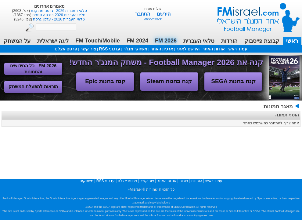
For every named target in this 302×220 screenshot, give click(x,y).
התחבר (143, 13)
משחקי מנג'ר (135, 48)
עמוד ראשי (254, 15)
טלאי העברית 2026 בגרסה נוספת (58, 15)
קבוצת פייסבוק (261, 41)
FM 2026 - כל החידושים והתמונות (33, 68)
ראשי (292, 41)
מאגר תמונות (278, 106)
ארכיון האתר (161, 48)
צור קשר (88, 48)
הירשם (164, 13)
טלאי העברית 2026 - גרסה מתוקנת (58, 11)
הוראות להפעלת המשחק (33, 86)
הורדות (229, 41)
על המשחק (17, 41)
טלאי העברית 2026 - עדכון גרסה (58, 19)
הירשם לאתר (188, 48)
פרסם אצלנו (66, 48)
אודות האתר (213, 48)
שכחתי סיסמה (153, 18)
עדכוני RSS (109, 48)
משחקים (86, 181)
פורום (183, 181)
